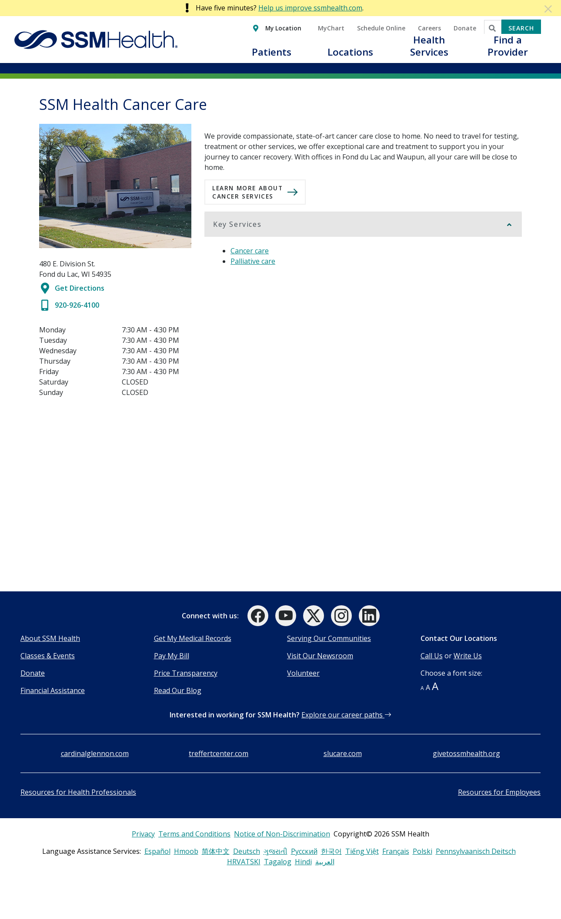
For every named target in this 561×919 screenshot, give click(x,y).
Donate (32, 673)
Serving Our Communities (329, 638)
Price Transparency (185, 673)
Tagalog (277, 861)
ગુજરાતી (275, 851)
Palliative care (252, 261)
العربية (324, 861)
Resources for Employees (499, 792)
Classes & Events (47, 655)
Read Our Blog (177, 690)
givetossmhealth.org (466, 753)
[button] (271, 57)
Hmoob (186, 851)
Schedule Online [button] (381, 28)
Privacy (143, 834)
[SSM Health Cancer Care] (115, 495)
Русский (304, 851)
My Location (283, 28)
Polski (422, 851)
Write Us (468, 655)
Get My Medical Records (192, 638)
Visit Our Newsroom (320, 655)
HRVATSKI (243, 861)
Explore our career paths (346, 715)
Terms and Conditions (194, 834)
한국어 (331, 851)
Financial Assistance (52, 690)
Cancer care (249, 250)
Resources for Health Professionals (78, 792)
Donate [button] (465, 28)
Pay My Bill (171, 655)
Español (157, 851)
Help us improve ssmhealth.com (310, 8)
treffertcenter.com (218, 753)
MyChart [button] (331, 28)
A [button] (422, 688)
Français (395, 851)
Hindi (303, 861)
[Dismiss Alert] (548, 8)
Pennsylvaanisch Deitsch (476, 851)
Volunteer (303, 673)
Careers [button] (429, 28)
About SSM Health (50, 638)
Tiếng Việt (362, 851)
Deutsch (246, 851)
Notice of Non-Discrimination (282, 834)
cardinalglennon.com (95, 753)
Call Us (432, 655)
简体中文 (216, 851)
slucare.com (343, 753)
